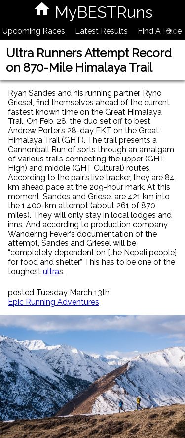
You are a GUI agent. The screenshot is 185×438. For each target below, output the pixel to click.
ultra (51, 271)
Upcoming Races (33, 31)
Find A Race (160, 31)
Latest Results (101, 31)
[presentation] (168, 30)
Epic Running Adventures (53, 302)
